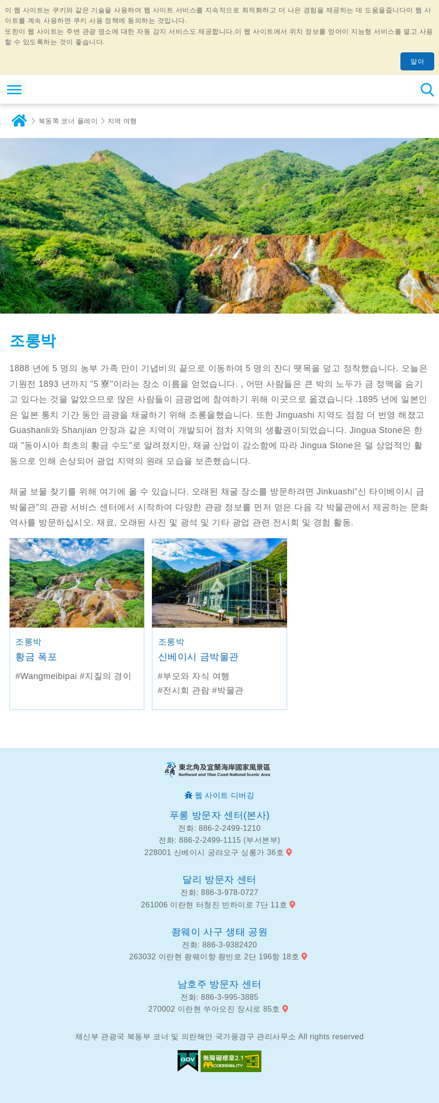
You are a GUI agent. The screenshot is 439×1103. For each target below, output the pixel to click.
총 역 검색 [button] (427, 89)
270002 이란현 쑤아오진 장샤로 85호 (214, 1009)
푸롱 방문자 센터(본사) (220, 815)
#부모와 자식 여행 (194, 676)
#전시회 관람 (184, 690)
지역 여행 (123, 121)
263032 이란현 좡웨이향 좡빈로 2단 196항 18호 (214, 957)
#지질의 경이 (106, 676)
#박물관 (228, 690)
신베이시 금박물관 (198, 656)
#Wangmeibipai (46, 676)
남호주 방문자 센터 (219, 984)
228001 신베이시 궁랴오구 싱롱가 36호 (214, 852)
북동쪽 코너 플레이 (68, 121)
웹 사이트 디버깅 (224, 795)
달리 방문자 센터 (219, 879)
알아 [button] (417, 61)
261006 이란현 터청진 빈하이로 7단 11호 (214, 905)
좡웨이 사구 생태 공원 (219, 931)
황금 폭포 (36, 656)
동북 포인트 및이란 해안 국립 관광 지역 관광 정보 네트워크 (65, 89)
